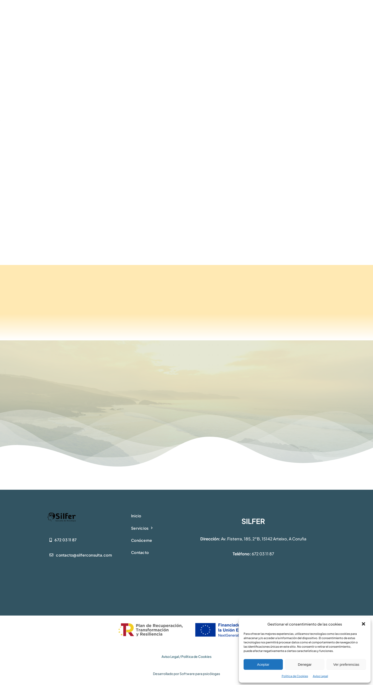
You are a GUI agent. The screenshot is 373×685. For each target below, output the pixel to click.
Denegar (305, 664)
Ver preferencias (346, 664)
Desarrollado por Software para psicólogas (186, 673)
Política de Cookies (196, 656)
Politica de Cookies (295, 676)
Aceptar (263, 664)
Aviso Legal (320, 676)
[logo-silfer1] (61, 513)
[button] (363, 623)
